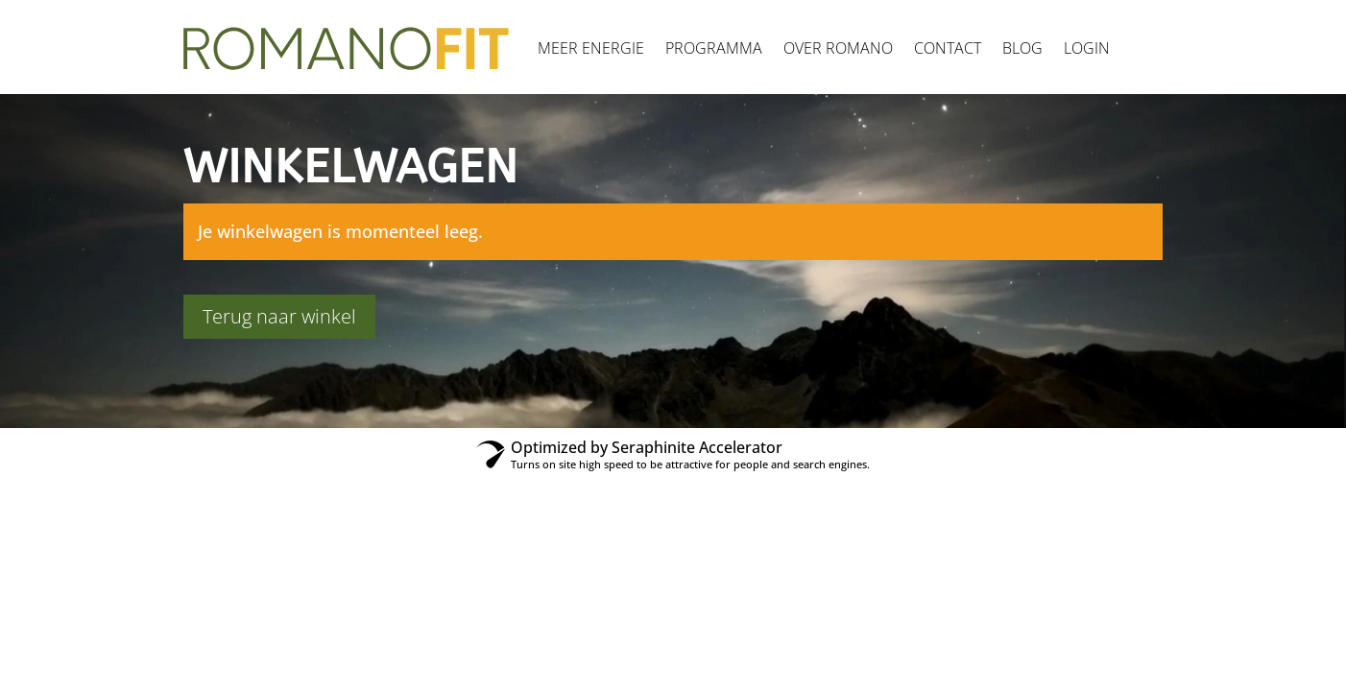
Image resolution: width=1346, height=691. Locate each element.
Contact (947, 48)
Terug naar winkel (279, 316)
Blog (1022, 48)
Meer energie (591, 48)
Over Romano (838, 48)
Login (1087, 48)
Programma (713, 48)
